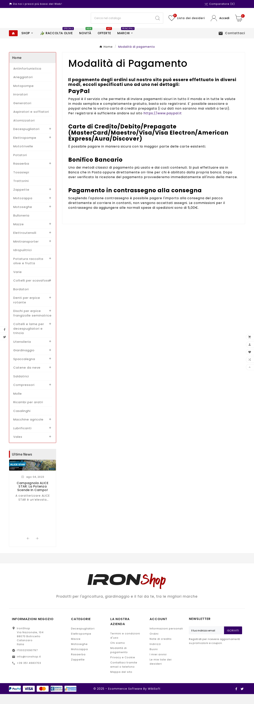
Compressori (24, 395)
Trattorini (21, 191)
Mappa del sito (121, 682)
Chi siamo (117, 653)
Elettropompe (24, 148)
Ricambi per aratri (28, 412)
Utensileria (22, 352)
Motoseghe (22, 217)
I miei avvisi (158, 664)
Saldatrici (21, 386)
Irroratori (20, 104)
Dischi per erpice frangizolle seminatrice (32, 323)
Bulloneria (21, 225)
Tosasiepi (21, 182)
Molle (17, 403)
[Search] (157, 23)
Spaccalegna (24, 369)
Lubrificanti (22, 438)
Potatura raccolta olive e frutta (28, 271)
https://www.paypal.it (162, 123)
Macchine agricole (28, 429)
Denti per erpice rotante (26, 310)
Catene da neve (26, 377)
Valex (17, 447)
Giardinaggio (24, 360)
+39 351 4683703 (29, 673)
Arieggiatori (23, 87)
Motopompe (23, 96)
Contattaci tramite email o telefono (123, 675)
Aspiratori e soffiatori (31, 121)
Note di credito (161, 649)
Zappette (21, 199)
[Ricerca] (121, 23)
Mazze (18, 234)
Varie (17, 282)
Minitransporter (26, 251)
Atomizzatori (24, 130)
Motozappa (22, 208)
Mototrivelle (23, 156)
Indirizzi (155, 654)
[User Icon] (220, 23)
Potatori (20, 165)
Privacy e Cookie (122, 667)
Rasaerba (21, 173)
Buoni (154, 659)
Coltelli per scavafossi (31, 290)
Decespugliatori (26, 139)
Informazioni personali (166, 638)
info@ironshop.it (29, 666)
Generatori (22, 113)
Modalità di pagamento (119, 660)
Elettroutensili (24, 243)
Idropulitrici (22, 260)
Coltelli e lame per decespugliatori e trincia (28, 338)
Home (16, 67)
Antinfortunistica (27, 78)
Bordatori (21, 299)
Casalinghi (22, 421)
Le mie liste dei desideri (161, 672)
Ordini (154, 644)
